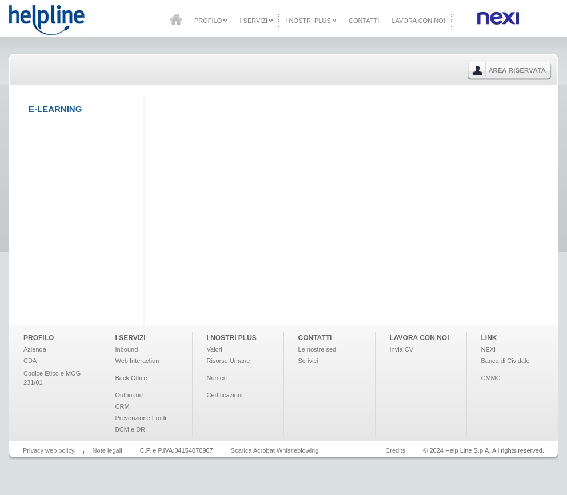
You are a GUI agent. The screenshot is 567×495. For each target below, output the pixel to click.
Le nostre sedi (318, 349)
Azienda (34, 349)
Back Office (131, 377)
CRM (122, 406)
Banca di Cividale (505, 360)
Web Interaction (137, 360)
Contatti (364, 20)
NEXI (488, 349)
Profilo (210, 20)
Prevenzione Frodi (140, 417)
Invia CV (402, 349)
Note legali (107, 450)
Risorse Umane (228, 360)
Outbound (129, 395)
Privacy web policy (48, 450)
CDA (30, 360)
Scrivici (308, 360)
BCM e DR (130, 429)
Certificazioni (225, 395)
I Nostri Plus (310, 20)
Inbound (126, 349)
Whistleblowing (297, 450)
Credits (395, 450)
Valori (214, 349)
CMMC (491, 377)
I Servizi (256, 20)
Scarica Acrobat (253, 450)
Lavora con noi (418, 20)
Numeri (217, 377)
